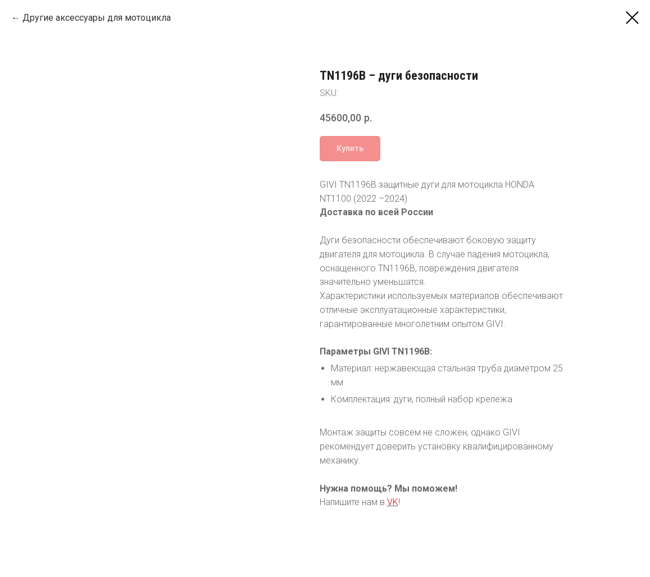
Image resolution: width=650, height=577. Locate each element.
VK (392, 502)
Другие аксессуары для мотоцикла (96, 17)
